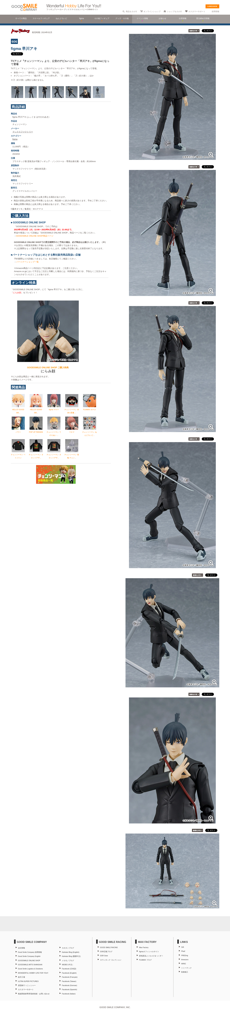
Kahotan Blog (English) (70, 952)
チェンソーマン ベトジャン (18, 454)
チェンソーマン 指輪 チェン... (71, 454)
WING (183, 964)
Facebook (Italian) (68, 994)
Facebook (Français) (69, 977)
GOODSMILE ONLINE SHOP (29, 960)
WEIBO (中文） (68, 965)
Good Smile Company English (29, 956)
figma (15, 139)
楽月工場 (21, 977)
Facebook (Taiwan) (69, 981)
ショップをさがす (174, 11)
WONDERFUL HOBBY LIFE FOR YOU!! (33, 973)
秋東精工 (184, 972)
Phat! (183, 951)
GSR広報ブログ (106, 951)
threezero (184, 959)
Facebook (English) (69, 973)
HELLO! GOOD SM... (18, 409)
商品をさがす (131, 11)
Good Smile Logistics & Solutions (30, 969)
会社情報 (21, 948)
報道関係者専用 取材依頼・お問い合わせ (34, 994)
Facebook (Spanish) (69, 989)
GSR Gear (104, 956)
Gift (182, 947)
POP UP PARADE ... (36, 432)
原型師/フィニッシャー (27, 985)
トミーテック (186, 968)
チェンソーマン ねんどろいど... (89, 432)
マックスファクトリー (22, 132)
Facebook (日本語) (69, 969)
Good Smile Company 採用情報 (30, 952)
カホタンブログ (68, 948)
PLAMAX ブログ (145, 960)
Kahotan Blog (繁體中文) (71, 956)
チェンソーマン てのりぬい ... (54, 432)
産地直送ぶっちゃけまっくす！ (151, 956)
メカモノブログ (68, 960)
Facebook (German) (69, 985)
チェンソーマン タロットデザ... (36, 454)
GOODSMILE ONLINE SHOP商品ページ (34, 236)
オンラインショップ (152, 11)
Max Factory (143, 947)
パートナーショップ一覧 (27, 262)
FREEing (184, 955)
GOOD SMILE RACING (109, 947)
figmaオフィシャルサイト (149, 951)
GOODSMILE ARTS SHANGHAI (30, 965)
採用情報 (215, 11)
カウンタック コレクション (110, 960)
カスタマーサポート (196, 11)
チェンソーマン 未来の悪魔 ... (71, 409)
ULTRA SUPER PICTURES (28, 981)
